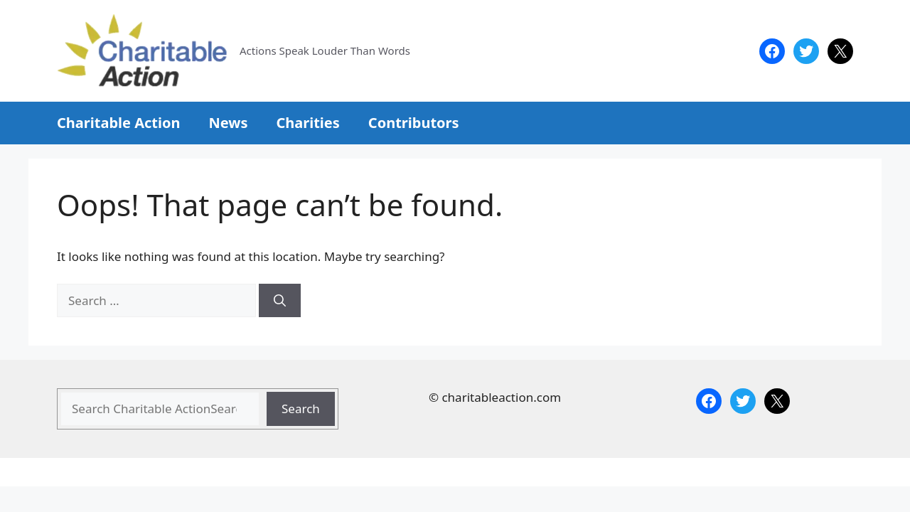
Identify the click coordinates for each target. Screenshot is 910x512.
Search (301, 408)
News (227, 122)
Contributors (413, 122)
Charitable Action (118, 122)
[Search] (280, 301)
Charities (307, 122)
